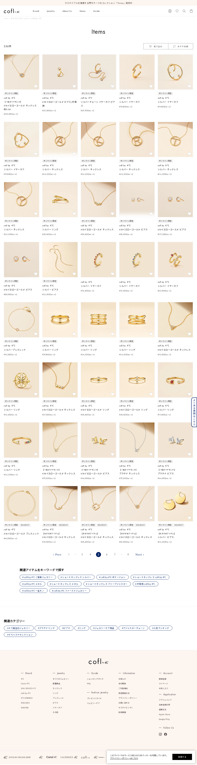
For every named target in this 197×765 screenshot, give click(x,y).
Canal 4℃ (25, 684)
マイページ (163, 684)
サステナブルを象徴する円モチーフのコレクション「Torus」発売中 (98, 3)
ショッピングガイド (95, 679)
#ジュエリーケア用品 (104, 628)
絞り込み (155, 46)
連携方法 (162, 710)
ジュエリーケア (93, 704)
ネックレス (57, 689)
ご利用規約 (123, 689)
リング (55, 694)
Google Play (164, 720)
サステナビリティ (126, 708)
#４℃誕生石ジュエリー (19, 628)
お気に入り (163, 689)
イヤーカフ (57, 708)
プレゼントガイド (94, 699)
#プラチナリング (46, 628)
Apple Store (164, 715)
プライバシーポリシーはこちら (124, 758)
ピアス (55, 703)
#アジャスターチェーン (134, 628)
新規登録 (162, 679)
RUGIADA (25, 703)
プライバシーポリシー (128, 699)
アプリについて (165, 701)
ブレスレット (58, 699)
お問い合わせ (124, 703)
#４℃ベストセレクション (20, 635)
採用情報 (122, 713)
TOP (6, 18)
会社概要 (122, 684)
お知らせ (122, 679)
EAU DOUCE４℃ (28, 689)
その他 (55, 713)
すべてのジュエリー (61, 679)
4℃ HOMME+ (27, 699)
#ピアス (67, 628)
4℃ (22, 679)
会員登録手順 (164, 705)
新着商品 (56, 684)
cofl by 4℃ (26, 694)
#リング (83, 628)
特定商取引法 (124, 694)
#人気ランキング (162, 628)
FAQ (89, 684)
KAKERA (25, 708)
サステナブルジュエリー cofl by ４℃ (26, 18)
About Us (67, 11)
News (83, 11)
